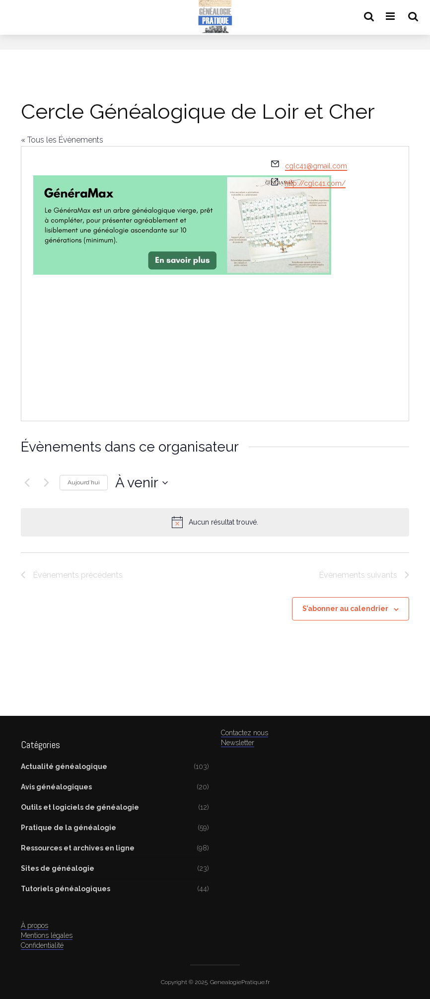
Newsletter (237, 743)
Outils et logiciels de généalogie (80, 807)
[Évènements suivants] (46, 483)
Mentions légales (46, 935)
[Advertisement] (141, 335)
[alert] (215, 522)
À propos (34, 925)
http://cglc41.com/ (315, 183)
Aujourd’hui (84, 482)
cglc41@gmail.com (316, 166)
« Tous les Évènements (62, 140)
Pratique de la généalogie (68, 828)
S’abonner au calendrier (345, 609)
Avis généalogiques (56, 787)
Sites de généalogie (57, 868)
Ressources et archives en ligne (78, 848)
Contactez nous (244, 733)
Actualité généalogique (64, 766)
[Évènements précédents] (27, 483)
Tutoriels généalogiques (65, 889)
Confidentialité (42, 945)
